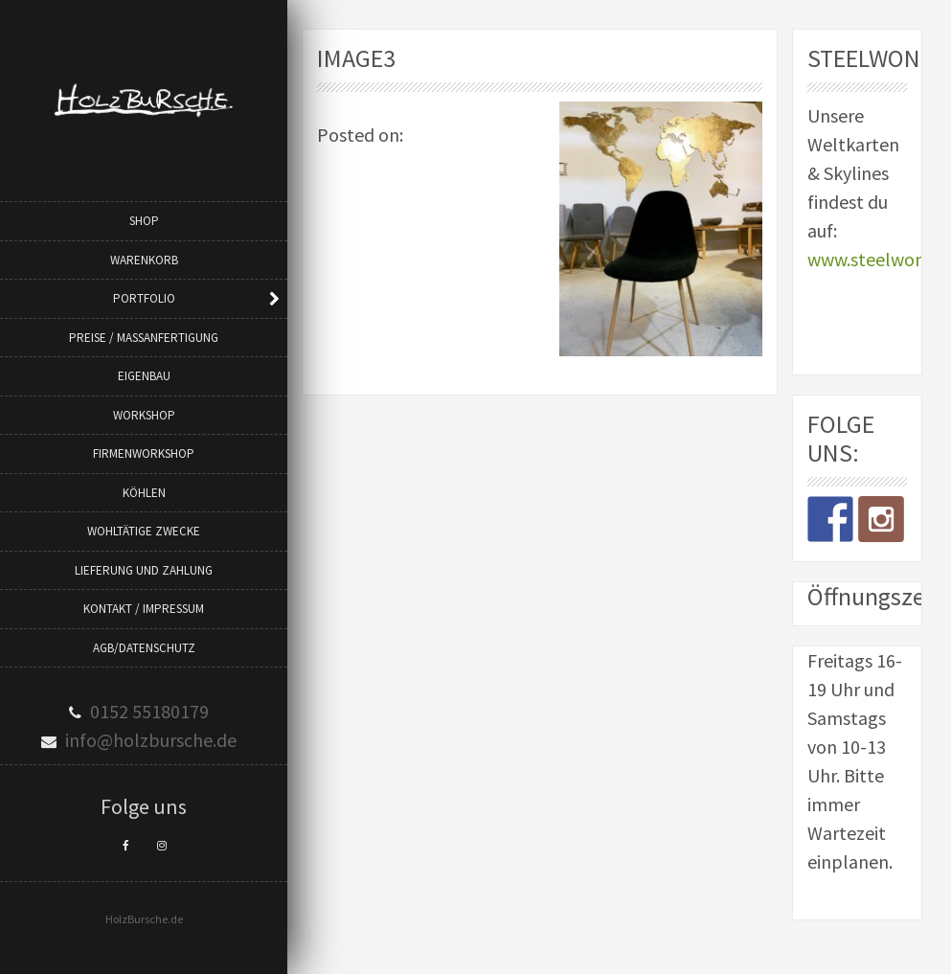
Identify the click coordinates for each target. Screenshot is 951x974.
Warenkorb (144, 260)
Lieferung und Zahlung (144, 570)
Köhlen (144, 493)
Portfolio (144, 298)
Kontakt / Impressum (143, 608)
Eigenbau (144, 376)
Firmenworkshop (143, 453)
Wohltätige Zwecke (143, 531)
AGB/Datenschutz (144, 648)
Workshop (144, 415)
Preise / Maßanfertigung (143, 337)
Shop (144, 221)
